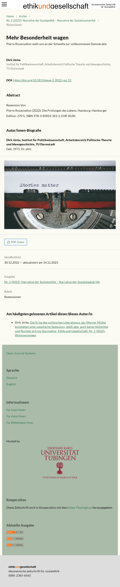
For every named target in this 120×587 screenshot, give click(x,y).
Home (10, 16)
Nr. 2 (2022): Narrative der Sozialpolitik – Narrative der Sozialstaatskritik (51, 20)
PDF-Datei (17, 242)
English (11, 384)
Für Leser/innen (16, 410)
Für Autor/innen (16, 416)
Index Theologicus (80, 507)
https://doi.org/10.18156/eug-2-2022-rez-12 (42, 80)
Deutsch (11, 378)
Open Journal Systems (21, 353)
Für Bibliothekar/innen (19, 422)
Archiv (23, 16)
